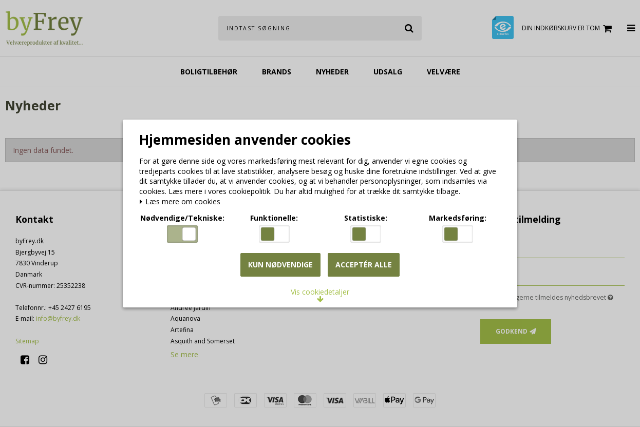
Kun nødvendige (280, 268)
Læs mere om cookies (182, 201)
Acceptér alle (363, 268)
